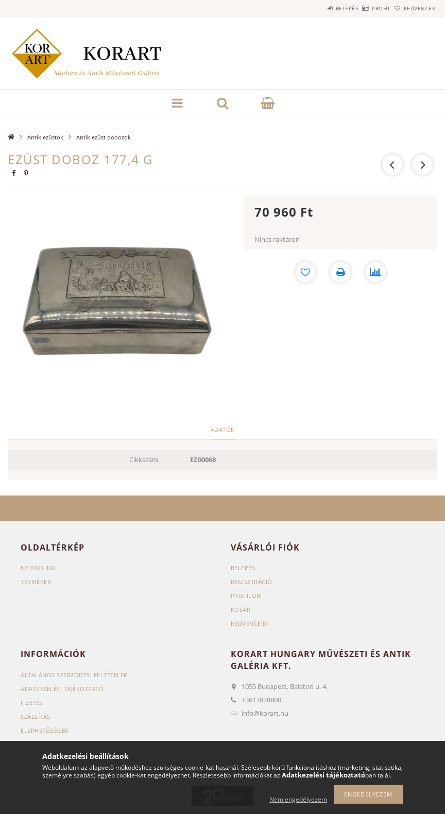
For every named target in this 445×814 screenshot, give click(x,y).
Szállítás (35, 716)
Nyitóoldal (39, 568)
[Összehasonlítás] (375, 272)
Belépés (318, 8)
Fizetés (32, 702)
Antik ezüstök (45, 137)
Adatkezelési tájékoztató (62, 689)
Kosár (241, 609)
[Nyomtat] (340, 272)
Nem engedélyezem (298, 799)
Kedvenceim (249, 623)
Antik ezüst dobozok (103, 137)
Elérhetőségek (45, 730)
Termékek (36, 582)
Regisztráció (251, 582)
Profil (364, 8)
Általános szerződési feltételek (74, 675)
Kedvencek (414, 8)
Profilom (246, 595)
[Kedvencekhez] (305, 272)
